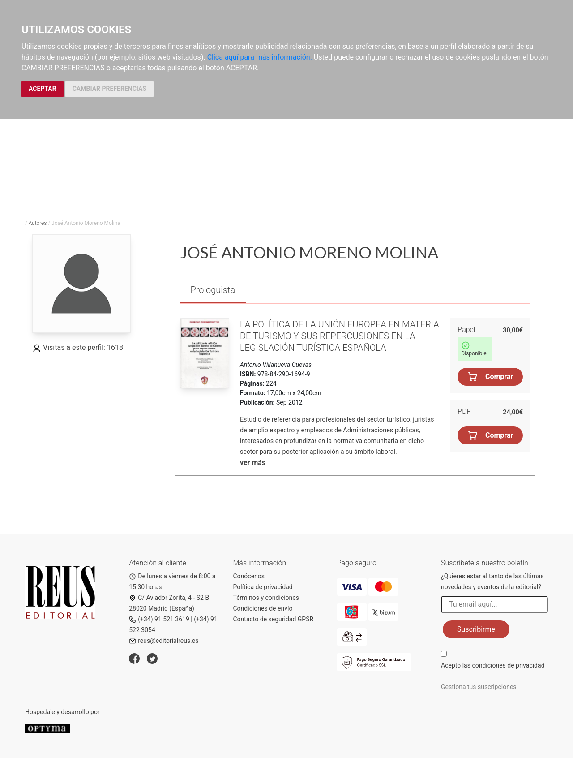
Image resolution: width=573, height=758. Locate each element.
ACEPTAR (42, 88)
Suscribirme (476, 629)
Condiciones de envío (263, 608)
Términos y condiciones (266, 597)
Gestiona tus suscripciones (479, 686)
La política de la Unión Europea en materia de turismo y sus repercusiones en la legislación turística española (339, 336)
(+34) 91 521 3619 (159, 619)
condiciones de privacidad (508, 665)
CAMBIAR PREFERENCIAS (109, 88)
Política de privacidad (263, 586)
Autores (38, 223)
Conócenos (249, 576)
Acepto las (493, 665)
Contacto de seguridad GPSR (273, 619)
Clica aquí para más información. (259, 57)
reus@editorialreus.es (163, 640)
